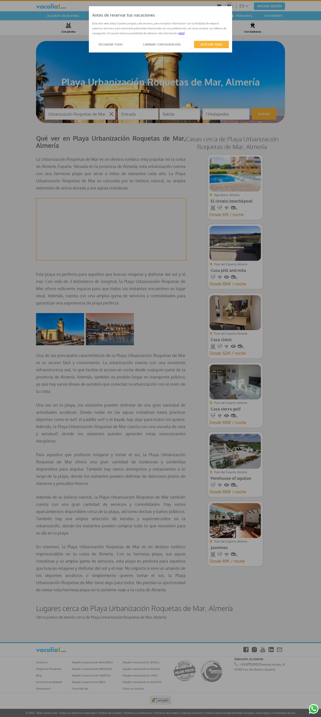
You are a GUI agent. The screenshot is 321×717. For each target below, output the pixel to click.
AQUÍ (181, 33)
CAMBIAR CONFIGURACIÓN (162, 44)
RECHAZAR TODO (111, 44)
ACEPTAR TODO (211, 44)
